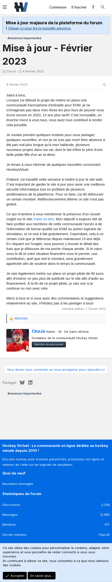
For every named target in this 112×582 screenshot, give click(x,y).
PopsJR (104, 534)
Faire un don (44, 219)
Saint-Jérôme (79, 331)
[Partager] (104, 84)
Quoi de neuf (13, 473)
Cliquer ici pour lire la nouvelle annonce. (39, 28)
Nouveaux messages (17, 484)
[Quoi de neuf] (93, 7)
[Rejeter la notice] (105, 22)
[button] (7, 7)
